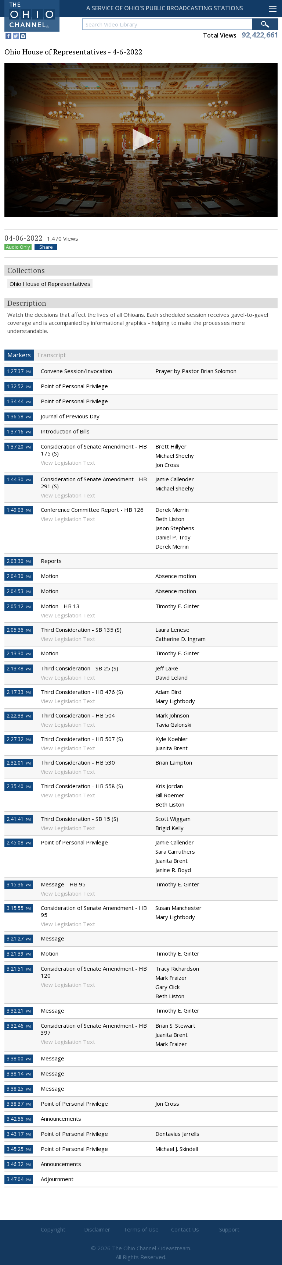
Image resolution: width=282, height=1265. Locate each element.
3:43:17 (19, 1133)
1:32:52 (19, 386)
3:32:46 (19, 1025)
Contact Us (185, 1229)
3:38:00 (19, 1058)
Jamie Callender (174, 479)
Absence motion (175, 576)
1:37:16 (19, 431)
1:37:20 (19, 446)
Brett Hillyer (171, 446)
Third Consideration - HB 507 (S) (82, 739)
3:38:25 (19, 1088)
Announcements (61, 1118)
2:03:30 (19, 560)
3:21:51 (19, 968)
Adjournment (57, 1179)
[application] (141, 140)
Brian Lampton (173, 762)
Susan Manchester (178, 907)
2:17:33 (19, 691)
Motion (49, 576)
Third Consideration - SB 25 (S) (79, 668)
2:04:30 (19, 576)
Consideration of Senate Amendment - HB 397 (94, 1029)
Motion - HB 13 (60, 606)
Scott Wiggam (173, 818)
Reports (51, 560)
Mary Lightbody (175, 701)
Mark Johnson (172, 715)
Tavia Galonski (173, 724)
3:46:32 (19, 1164)
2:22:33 (19, 715)
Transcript (51, 355)
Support (229, 1229)
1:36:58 (19, 416)
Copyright (53, 1229)
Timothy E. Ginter (177, 606)
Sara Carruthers (175, 851)
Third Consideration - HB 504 (78, 715)
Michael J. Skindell (176, 1148)
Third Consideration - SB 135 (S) (81, 629)
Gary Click (167, 987)
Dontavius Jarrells (177, 1133)
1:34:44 (19, 401)
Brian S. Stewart (175, 1025)
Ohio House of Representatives (50, 283)
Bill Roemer (169, 795)
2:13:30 (19, 653)
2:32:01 (19, 762)
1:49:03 (19, 509)
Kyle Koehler (171, 739)
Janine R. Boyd (173, 870)
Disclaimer (97, 1229)
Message (52, 938)
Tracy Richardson (177, 968)
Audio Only (18, 247)
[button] (141, 140)
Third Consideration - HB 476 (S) (82, 691)
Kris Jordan (169, 786)
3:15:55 (19, 907)
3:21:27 (19, 938)
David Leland (171, 677)
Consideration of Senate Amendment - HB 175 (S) (94, 450)
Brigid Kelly (169, 828)
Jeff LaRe (166, 668)
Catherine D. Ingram (180, 638)
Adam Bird (168, 691)
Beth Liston (169, 518)
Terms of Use (141, 1229)
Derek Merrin (172, 509)
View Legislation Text (68, 462)
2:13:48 (19, 668)
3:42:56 (19, 1118)
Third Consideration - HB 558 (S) (82, 786)
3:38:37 (19, 1103)
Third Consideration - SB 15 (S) (79, 818)
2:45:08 (19, 842)
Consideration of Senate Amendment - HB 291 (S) (94, 482)
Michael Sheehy (174, 455)
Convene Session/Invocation (76, 371)
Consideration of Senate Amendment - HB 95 (94, 911)
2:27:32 (19, 739)
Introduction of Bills (65, 431)
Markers (19, 355)
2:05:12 (19, 606)
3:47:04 (19, 1179)
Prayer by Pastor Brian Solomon (195, 371)
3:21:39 (19, 953)
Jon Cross (167, 464)
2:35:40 (19, 786)
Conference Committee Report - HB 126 (92, 509)
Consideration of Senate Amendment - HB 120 (94, 972)
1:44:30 (19, 479)
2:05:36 (19, 629)
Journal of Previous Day (70, 416)
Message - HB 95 (63, 884)
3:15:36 (19, 884)
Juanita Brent (171, 748)
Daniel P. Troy (173, 537)
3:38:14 (19, 1073)
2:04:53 (19, 591)
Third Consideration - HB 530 (78, 762)
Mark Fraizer (171, 977)
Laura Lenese (172, 629)
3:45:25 (19, 1148)
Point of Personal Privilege (74, 386)
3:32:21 (19, 1010)
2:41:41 (19, 818)
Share (46, 247)
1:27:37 (19, 371)
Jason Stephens (174, 528)
